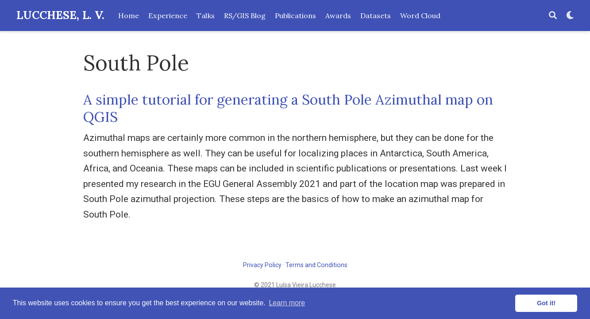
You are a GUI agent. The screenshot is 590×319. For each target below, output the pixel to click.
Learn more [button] (287, 303)
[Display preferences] (570, 16)
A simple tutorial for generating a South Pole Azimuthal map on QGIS (288, 108)
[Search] (553, 16)
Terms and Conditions (316, 264)
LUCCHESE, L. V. (60, 15)
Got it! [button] (546, 303)
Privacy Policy (262, 264)
